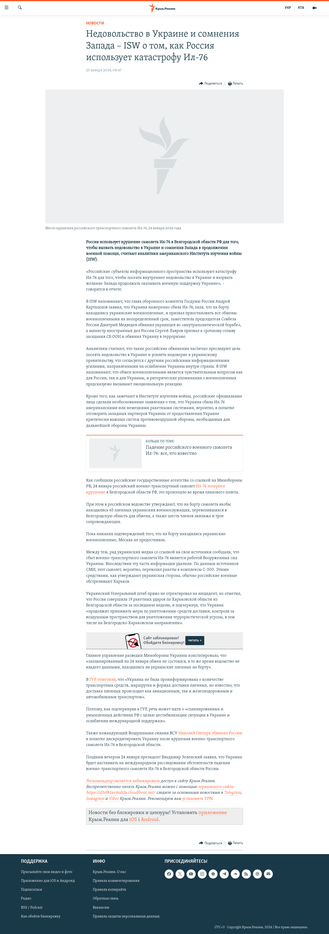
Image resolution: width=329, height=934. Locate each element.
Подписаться (31, 890)
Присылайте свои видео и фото (46, 872)
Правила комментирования (116, 881)
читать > (194, 640)
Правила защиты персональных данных (126, 916)
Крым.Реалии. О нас (109, 872)
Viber (114, 799)
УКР (288, 8)
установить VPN (197, 799)
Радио (26, 899)
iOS (133, 819)
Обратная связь (105, 899)
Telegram (232, 792)
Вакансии (101, 908)
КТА (301, 8)
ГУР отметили (102, 679)
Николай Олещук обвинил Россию (210, 733)
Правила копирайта (109, 890)
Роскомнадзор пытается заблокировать (123, 781)
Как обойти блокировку (40, 916)
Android (150, 819)
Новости (95, 23)
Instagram (95, 799)
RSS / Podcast (31, 908)
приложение (212, 812)
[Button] (210, 84)
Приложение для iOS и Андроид (48, 881)
